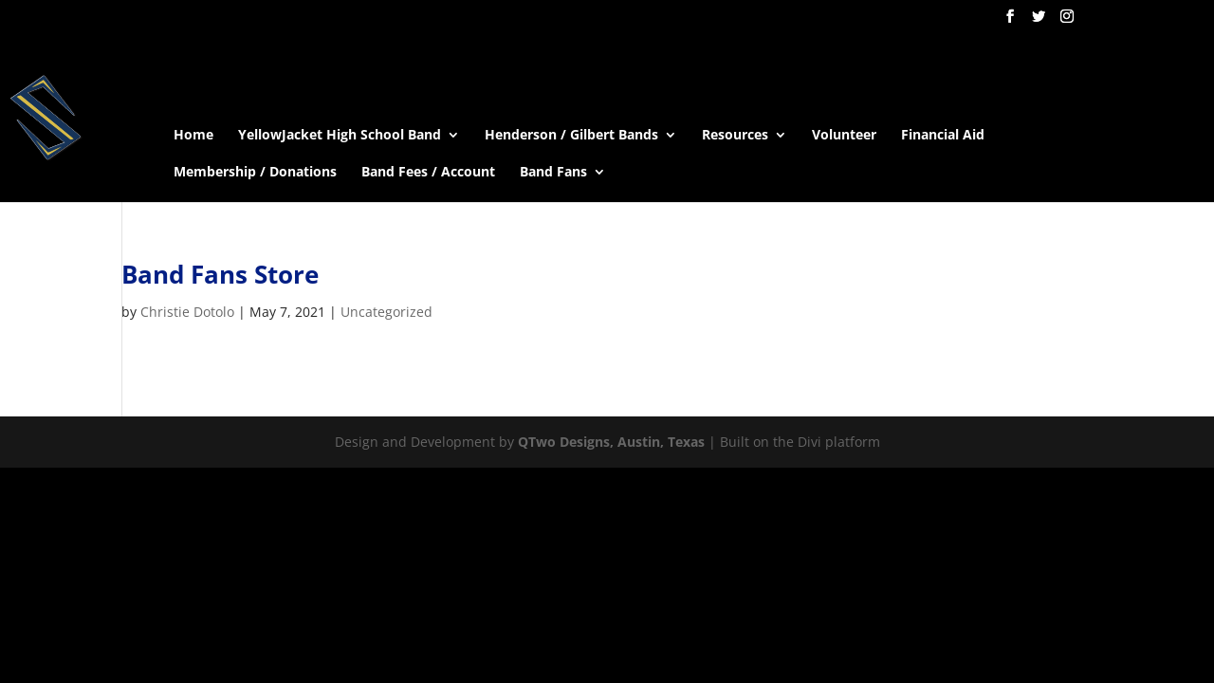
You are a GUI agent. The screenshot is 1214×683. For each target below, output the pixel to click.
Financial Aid (942, 135)
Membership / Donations (255, 172)
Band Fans (553, 172)
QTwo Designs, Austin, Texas (611, 442)
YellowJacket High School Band (339, 135)
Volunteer (844, 135)
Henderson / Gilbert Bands (571, 135)
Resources (735, 135)
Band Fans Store (220, 274)
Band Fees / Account (428, 172)
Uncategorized (386, 312)
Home (193, 135)
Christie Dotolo (187, 312)
